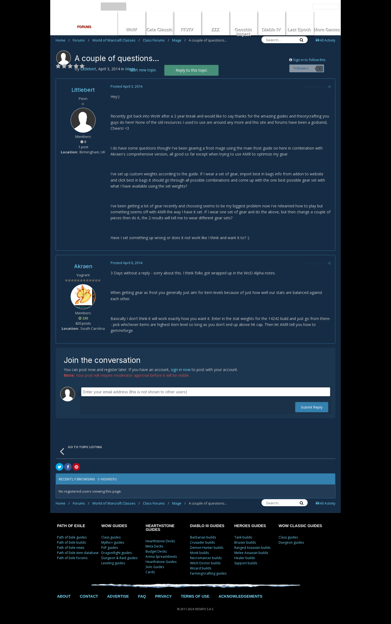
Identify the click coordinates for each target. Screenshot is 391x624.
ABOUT (64, 596)
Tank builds (243, 537)
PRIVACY (163, 596)
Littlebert (83, 90)
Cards (150, 572)
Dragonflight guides (116, 552)
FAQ (142, 596)
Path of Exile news (70, 547)
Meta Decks (154, 546)
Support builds (245, 563)
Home (63, 40)
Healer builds (244, 558)
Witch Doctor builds (205, 563)
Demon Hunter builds (206, 547)
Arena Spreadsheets (161, 556)
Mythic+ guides (112, 542)
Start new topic (143, 69)
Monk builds (199, 552)
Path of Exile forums (72, 558)
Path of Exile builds (71, 542)
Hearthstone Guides (161, 561)
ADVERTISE (118, 596)
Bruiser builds (245, 542)
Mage (179, 40)
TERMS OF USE (195, 596)
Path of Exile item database (78, 552)
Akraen (83, 266)
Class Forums (156, 40)
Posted (126, 86)
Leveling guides (113, 563)
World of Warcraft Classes (116, 40)
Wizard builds (200, 568)
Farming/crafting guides (208, 573)
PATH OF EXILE (71, 526)
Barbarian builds (203, 537)
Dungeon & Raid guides (119, 558)
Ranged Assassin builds (252, 547)
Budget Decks (156, 551)
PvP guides (109, 547)
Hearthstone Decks (160, 541)
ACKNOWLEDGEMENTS (241, 596)
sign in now (181, 369)
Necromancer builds (206, 558)
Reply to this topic (191, 70)
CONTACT (89, 596)
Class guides (111, 537)
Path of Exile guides (72, 537)
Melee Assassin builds (251, 552)
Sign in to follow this (309, 59)
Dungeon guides (291, 542)
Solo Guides (155, 567)
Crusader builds (202, 542)
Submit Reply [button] (312, 407)
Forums (81, 40)
